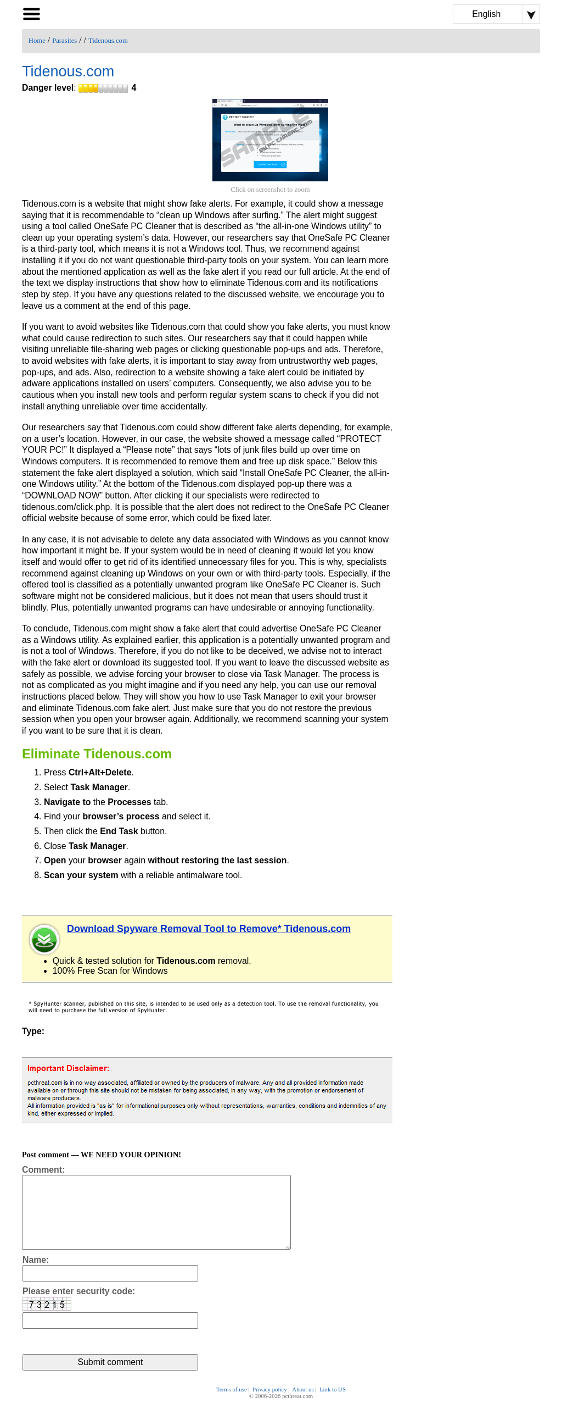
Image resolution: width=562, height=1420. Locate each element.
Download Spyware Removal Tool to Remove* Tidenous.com (209, 928)
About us (302, 1404)
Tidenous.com (108, 41)
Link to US (332, 1404)
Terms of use (231, 1404)
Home (37, 41)
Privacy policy (269, 1404)
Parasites (64, 41)
